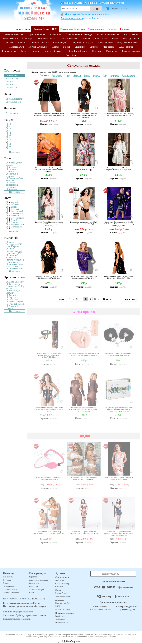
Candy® (12, 295)
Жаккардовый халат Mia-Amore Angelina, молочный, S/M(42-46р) (118, 169)
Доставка (66, 2)
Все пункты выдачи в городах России (21, 603)
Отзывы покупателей (112, 2)
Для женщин (12, 113)
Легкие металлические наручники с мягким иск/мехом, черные (118, 354)
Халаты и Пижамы (39, 42)
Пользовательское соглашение (17, 619)
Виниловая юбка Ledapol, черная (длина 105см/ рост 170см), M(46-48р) (119, 277)
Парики (87, 38)
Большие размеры (131, 51)
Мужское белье (10, 38)
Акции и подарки (36, 589)
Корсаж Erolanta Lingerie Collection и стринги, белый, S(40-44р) (119, 478)
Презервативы (61, 622)
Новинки (111, 29)
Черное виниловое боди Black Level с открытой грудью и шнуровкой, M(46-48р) (49, 409)
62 (10, 148)
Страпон (59, 586)
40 (10, 124)
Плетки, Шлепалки (37, 46)
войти (106, 14)
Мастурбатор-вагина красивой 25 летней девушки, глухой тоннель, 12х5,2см (83, 354)
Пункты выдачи (127, 609)
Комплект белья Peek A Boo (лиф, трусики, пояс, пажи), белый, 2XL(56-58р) (48, 532)
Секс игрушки (62, 577)
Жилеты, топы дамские (14, 164)
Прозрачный (16, 213)
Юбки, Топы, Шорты (77, 51)
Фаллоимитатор (62, 583)
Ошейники (79, 46)
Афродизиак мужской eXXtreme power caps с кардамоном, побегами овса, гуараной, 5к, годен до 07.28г (118, 409)
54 (10, 139)
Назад (61, 299)
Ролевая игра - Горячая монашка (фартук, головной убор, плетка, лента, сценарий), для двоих (118, 533)
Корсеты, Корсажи (53, 51)
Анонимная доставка (72, 18)
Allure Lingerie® (16, 282)
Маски (66, 46)
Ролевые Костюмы (69, 38)
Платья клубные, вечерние (15, 179)
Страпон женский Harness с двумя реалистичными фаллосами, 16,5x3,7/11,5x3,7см (49, 355)
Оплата (78, 2)
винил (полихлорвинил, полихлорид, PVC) (14, 251)
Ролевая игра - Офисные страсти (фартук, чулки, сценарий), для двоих (84, 532)
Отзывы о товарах (11, 592)
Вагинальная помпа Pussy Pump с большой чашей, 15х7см (49, 478)
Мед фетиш (108, 46)
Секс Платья (101, 38)
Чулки (115, 38)
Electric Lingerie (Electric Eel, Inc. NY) (15, 302)
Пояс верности (105, 42)
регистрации (91, 14)
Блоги (32, 592)
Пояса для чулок (131, 38)
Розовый (14, 204)
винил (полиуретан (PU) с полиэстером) (15, 244)
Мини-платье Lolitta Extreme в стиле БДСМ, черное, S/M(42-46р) (49, 277)
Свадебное (71, 55)
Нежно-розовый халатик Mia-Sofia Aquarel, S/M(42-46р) (84, 169)
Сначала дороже (13, 102)
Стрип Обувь (59, 42)
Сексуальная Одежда (79, 34)
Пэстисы (35, 51)
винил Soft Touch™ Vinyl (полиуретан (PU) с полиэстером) (15, 258)
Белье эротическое (13, 34)
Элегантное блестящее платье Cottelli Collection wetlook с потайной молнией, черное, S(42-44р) (119, 224)
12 (86, 299)
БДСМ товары (131, 34)
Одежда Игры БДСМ (45, 29)
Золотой (14, 222)
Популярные (12, 75)
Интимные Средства (72, 29)
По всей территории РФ (100, 608)
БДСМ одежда (126, 46)
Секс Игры (27, 38)
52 (10, 137)
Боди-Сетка (55, 34)
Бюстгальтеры (9, 51)
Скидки (124, 29)
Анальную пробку (63, 596)
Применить (14, 152)
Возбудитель (60, 616)
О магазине (34, 583)
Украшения (111, 51)
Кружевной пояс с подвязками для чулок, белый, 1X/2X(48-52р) (84, 478)
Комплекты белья (46, 38)
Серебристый (16, 218)
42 (10, 126)
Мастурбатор (61, 593)
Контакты (33, 586)
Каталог (34, 72)
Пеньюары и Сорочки (14, 42)
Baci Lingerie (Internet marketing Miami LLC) (15, 286)
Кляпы (55, 46)
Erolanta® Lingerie (12, 307)
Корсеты (13, 167)
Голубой (14, 215)
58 (10, 144)
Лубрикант (60, 619)
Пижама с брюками (12, 170)
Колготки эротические (108, 34)
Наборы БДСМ (16, 46)
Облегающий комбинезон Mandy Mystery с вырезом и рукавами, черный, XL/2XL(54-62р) (84, 409)
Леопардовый (16, 224)
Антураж (59, 600)
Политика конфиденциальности (18, 612)
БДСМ (58, 606)
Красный (14, 209)
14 (95, 299)
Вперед (107, 299)
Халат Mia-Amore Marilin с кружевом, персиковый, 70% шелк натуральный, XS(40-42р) (49, 224)
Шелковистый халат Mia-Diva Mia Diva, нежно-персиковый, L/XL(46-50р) (119, 114)
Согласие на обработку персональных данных (24, 615)
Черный (13, 202)
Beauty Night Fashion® (13, 291)
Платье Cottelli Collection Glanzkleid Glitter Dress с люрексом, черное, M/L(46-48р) (83, 115)
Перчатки (96, 51)
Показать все (130, 299)
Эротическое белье (63, 603)
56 (10, 142)
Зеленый (14, 229)
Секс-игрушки (21, 29)
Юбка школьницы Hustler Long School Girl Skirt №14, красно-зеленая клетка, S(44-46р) (49, 169)
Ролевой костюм (62, 609)
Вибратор (59, 580)
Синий (13, 220)
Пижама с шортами (12, 175)
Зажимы (94, 46)
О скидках (91, 2)
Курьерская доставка (127, 606)
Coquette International (12, 298)
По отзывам (11, 87)
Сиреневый (15, 227)
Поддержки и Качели (127, 42)
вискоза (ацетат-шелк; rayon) (15, 265)
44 (10, 128)
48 (10, 133)
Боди (23, 51)
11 (81, 299)
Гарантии (33, 577)
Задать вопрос (9, 586)
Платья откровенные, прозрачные (12, 184)
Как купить (8, 577)
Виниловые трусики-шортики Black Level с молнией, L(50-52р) (83, 223)
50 (10, 135)
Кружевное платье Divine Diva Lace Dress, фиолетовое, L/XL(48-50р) (84, 277)
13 (91, 299)
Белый (13, 207)
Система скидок (10, 589)
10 (77, 299)
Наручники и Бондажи (82, 42)
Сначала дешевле (14, 99)
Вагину (58, 590)
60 (10, 146)
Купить (44, 124)
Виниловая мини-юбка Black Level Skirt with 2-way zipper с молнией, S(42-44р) (49, 114)
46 (10, 131)
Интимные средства (64, 613)
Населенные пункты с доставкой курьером (24, 606)
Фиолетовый (16, 211)
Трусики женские (36, 34)
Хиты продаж (96, 29)
